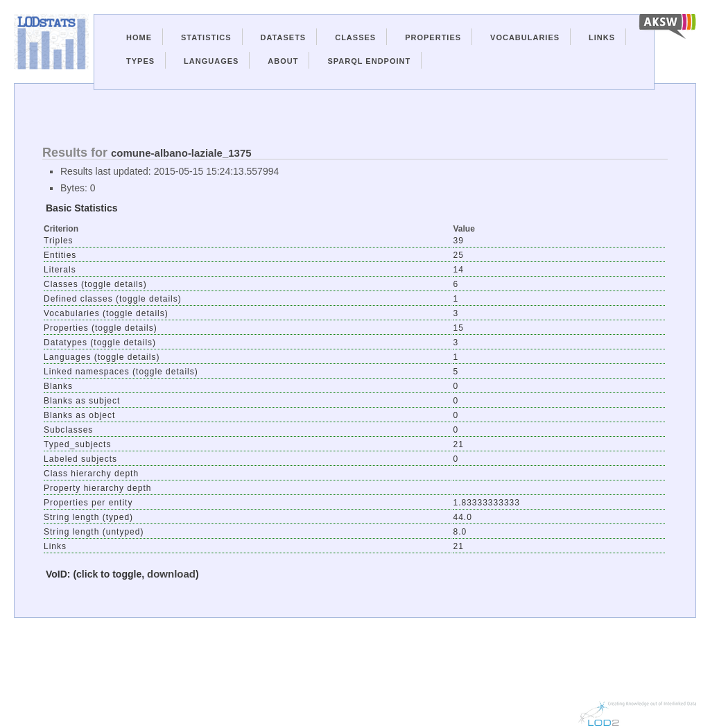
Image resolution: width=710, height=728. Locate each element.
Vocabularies (525, 37)
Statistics (206, 37)
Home (139, 37)
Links (602, 37)
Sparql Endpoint (368, 61)
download (171, 574)
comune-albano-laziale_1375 (181, 153)
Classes (355, 37)
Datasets (283, 37)
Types (140, 61)
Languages (211, 61)
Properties (433, 37)
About (283, 61)
